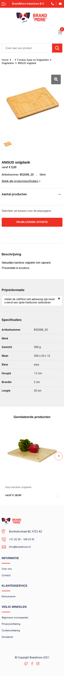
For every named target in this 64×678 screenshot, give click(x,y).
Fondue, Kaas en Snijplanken (34, 59)
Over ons (7, 569)
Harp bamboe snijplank (19, 487)
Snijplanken (8, 63)
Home (5, 59)
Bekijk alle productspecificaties (21, 181)
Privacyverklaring (11, 625)
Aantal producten (14, 194)
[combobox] (27, 48)
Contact (6, 575)
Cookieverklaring (11, 631)
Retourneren (9, 597)
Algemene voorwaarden (15, 618)
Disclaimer (8, 638)
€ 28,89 (13, 495)
